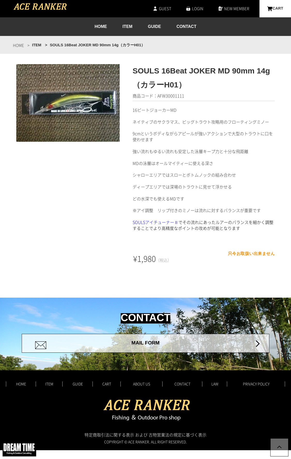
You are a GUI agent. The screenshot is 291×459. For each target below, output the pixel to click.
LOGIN (197, 8)
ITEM (127, 27)
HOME (101, 27)
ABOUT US (141, 392)
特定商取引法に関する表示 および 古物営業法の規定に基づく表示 (145, 443)
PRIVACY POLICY (256, 392)
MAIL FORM (145, 347)
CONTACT (186, 27)
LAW (214, 392)
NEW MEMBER (236, 8)
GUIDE (154, 27)
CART (277, 8)
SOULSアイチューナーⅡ (155, 222)
